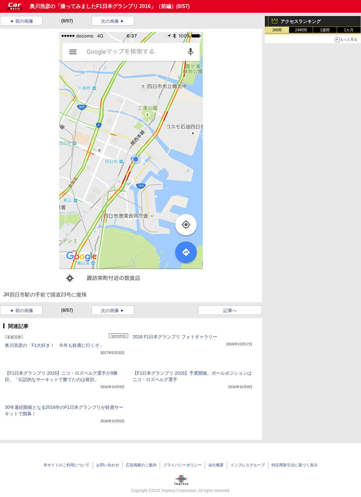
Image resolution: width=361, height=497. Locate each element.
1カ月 (349, 30)
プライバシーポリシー (182, 465)
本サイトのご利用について (66, 465)
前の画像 (24, 21)
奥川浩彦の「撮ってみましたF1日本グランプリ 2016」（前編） (103, 6)
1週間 (325, 30)
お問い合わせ (107, 465)
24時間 (301, 30)
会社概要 (216, 465)
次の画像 (110, 21)
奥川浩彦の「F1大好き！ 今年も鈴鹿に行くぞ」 (54, 345)
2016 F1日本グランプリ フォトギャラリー (175, 336)
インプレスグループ (247, 465)
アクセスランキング (300, 21)
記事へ (230, 310)
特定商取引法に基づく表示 (295, 465)
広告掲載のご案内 (141, 465)
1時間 (277, 30)
